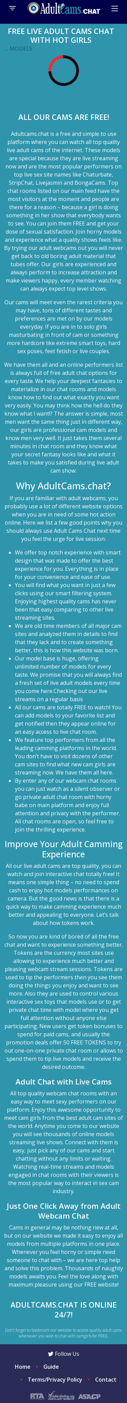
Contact (106, 1379)
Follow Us (63, 1354)
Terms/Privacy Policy (55, 1379)
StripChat (21, 182)
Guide (51, 1366)
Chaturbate (97, 174)
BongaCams (90, 182)
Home (22, 1366)
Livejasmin (49, 182)
